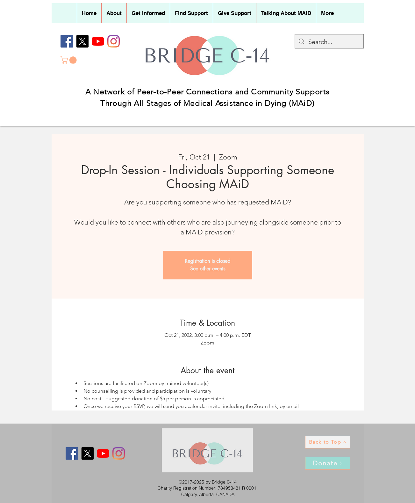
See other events (207, 268)
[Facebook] (67, 41)
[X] (82, 41)
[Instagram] (113, 41)
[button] (113, 13)
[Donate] (327, 463)
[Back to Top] (327, 442)
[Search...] (329, 41)
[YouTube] (98, 41)
